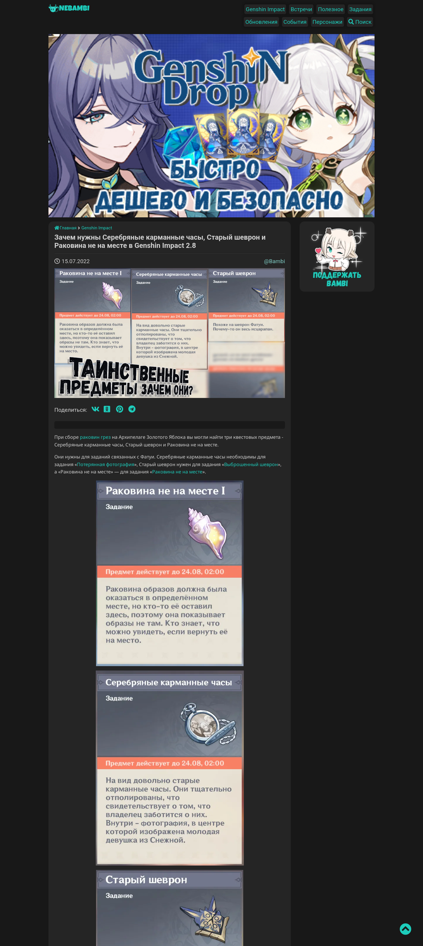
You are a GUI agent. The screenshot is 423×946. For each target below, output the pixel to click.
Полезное (330, 9)
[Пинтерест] (119, 409)
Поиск (360, 22)
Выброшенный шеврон (251, 464)
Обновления (261, 22)
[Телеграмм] (131, 409)
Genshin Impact (265, 9)
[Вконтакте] (95, 409)
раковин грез (95, 437)
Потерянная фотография (105, 464)
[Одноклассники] (107, 409)
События (295, 22)
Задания (360, 9)
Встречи (301, 9)
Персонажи (328, 22)
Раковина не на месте (177, 471)
